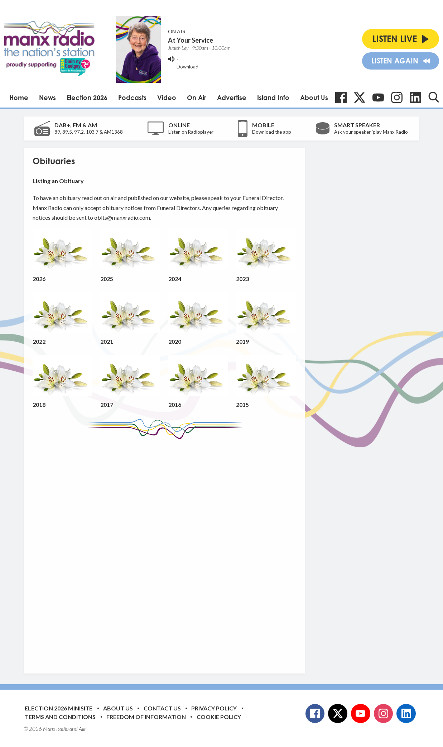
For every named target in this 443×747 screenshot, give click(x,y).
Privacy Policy (214, 708)
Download (187, 67)
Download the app (271, 132)
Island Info (273, 97)
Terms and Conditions (60, 716)
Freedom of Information (146, 716)
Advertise (231, 97)
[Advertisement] (167, 551)
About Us (314, 97)
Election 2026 (87, 97)
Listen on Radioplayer (190, 132)
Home (18, 97)
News (47, 97)
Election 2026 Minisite (58, 708)
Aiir (82, 728)
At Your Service (190, 40)
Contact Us (162, 708)
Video (166, 97)
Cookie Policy (219, 716)
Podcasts (132, 97)
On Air (196, 97)
